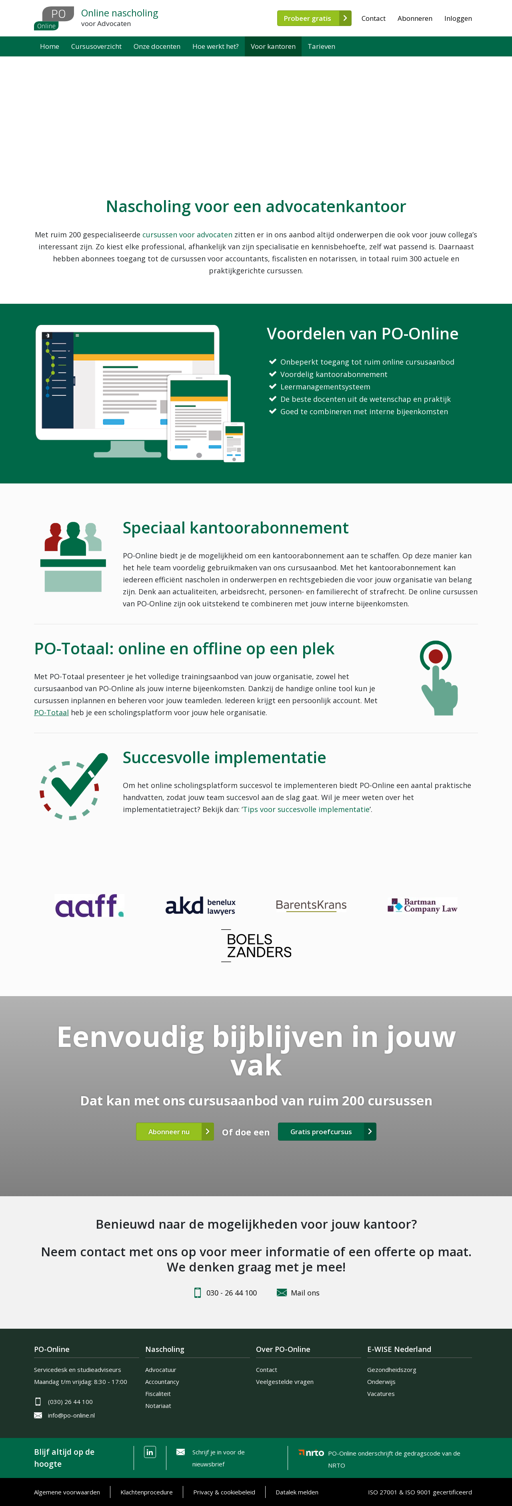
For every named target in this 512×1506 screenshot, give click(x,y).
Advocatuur (160, 1370)
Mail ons (305, 1292)
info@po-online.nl (71, 1415)
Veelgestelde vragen (285, 1382)
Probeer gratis (307, 18)
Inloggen (458, 18)
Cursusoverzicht (96, 46)
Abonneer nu (169, 1131)
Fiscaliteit (158, 1394)
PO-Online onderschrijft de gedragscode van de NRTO (394, 1454)
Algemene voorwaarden (67, 1492)
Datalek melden (297, 1492)
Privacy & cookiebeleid (224, 1492)
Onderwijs (381, 1382)
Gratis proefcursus (321, 1131)
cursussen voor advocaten (187, 234)
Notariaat (158, 1406)
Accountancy (162, 1382)
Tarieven (321, 46)
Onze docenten (157, 46)
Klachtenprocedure (146, 1492)
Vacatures (381, 1394)
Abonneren (415, 18)
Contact (374, 18)
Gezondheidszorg (391, 1370)
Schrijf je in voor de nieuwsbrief (218, 1458)
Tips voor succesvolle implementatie (306, 809)
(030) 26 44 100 (70, 1402)
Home (49, 46)
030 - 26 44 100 (231, 1292)
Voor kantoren (273, 46)
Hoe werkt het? (215, 46)
